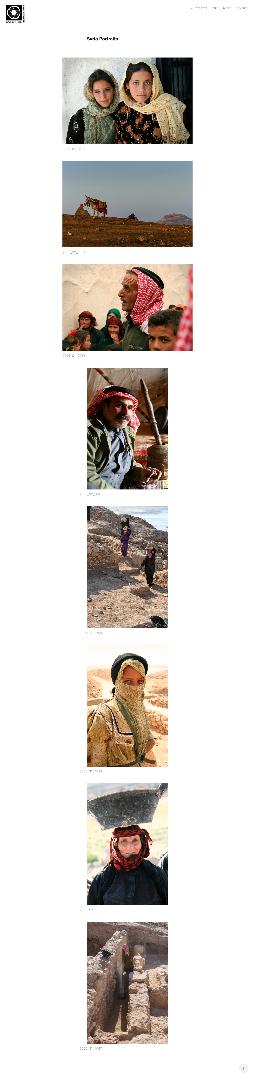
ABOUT (227, 8)
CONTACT (242, 8)
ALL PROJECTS (199, 8)
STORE (215, 8)
